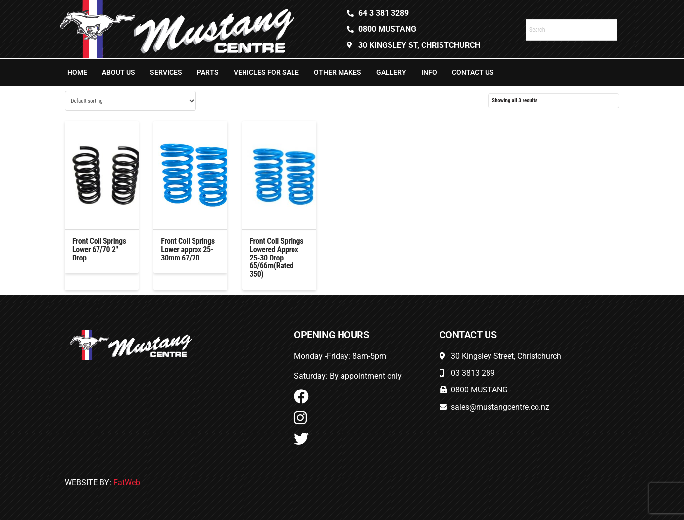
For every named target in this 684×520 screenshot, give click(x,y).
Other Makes (337, 72)
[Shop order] (130, 101)
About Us (118, 72)
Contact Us (473, 72)
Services (166, 72)
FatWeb (126, 482)
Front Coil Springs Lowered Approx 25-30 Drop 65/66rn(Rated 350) (276, 257)
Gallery (391, 72)
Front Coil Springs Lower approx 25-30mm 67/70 (188, 249)
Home (77, 72)
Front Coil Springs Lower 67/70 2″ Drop (99, 249)
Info (429, 72)
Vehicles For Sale (266, 72)
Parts (208, 72)
